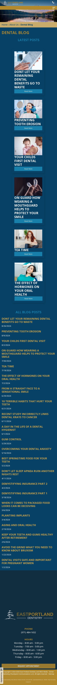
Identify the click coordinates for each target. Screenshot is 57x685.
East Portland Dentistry (28, 672)
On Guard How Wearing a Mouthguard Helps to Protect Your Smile (28, 353)
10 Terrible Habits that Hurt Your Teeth (27, 403)
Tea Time (8, 366)
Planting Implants (16, 515)
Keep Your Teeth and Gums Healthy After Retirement (27, 536)
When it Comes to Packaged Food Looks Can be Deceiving (26, 504)
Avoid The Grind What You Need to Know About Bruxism (27, 549)
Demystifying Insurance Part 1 (24, 493)
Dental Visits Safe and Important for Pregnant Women (26, 561)
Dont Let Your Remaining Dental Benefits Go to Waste (26, 320)
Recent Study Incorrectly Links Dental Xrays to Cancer (25, 415)
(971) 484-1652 (28, 632)
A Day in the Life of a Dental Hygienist (22, 428)
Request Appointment (28, 669)
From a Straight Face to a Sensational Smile (21, 390)
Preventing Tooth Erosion (21, 331)
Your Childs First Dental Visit (23, 341)
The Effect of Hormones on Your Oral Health (26, 377)
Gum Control (12, 439)
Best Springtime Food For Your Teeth (24, 460)
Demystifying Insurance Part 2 (24, 483)
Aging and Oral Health (19, 525)
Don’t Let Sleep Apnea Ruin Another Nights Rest (28, 472)
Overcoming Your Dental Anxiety (26, 449)
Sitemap (51, 674)
